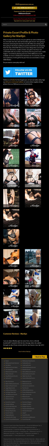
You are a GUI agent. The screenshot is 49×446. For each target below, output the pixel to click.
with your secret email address (14, 82)
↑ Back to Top (39, 357)
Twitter (13, 80)
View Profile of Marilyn (24, 351)
